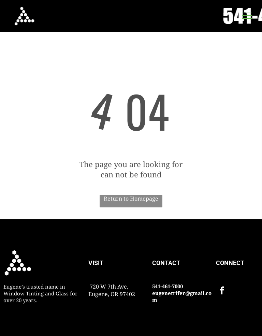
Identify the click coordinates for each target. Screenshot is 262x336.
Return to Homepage (131, 198)
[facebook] (222, 291)
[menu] (247, 16)
